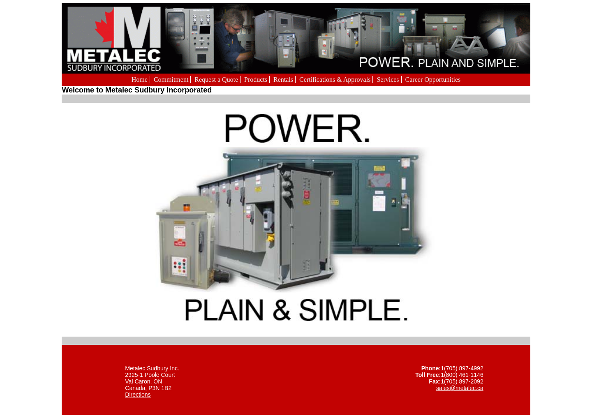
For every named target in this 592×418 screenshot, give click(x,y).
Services (388, 79)
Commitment (171, 79)
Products (255, 79)
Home (140, 79)
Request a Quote (216, 79)
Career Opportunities (433, 79)
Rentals (283, 79)
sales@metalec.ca (459, 388)
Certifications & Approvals (334, 79)
